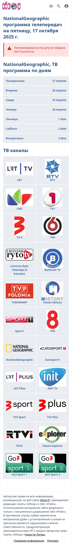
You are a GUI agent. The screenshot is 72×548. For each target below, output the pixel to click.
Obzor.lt (45, 500)
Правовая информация (29, 540)
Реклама (52, 540)
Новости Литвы (35, 534)
